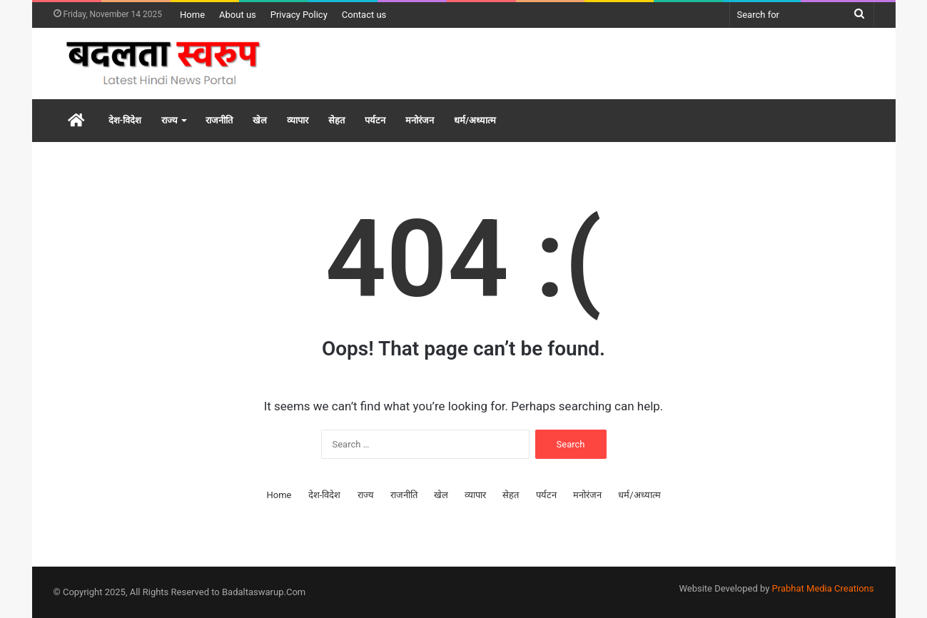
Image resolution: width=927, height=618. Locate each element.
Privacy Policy (299, 14)
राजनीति (219, 120)
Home (192, 14)
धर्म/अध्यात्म (475, 120)
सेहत (336, 120)
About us (237, 14)
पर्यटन (375, 120)
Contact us (364, 14)
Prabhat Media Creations (823, 588)
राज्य (169, 120)
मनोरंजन (419, 120)
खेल (260, 120)
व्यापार (297, 120)
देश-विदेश (125, 120)
